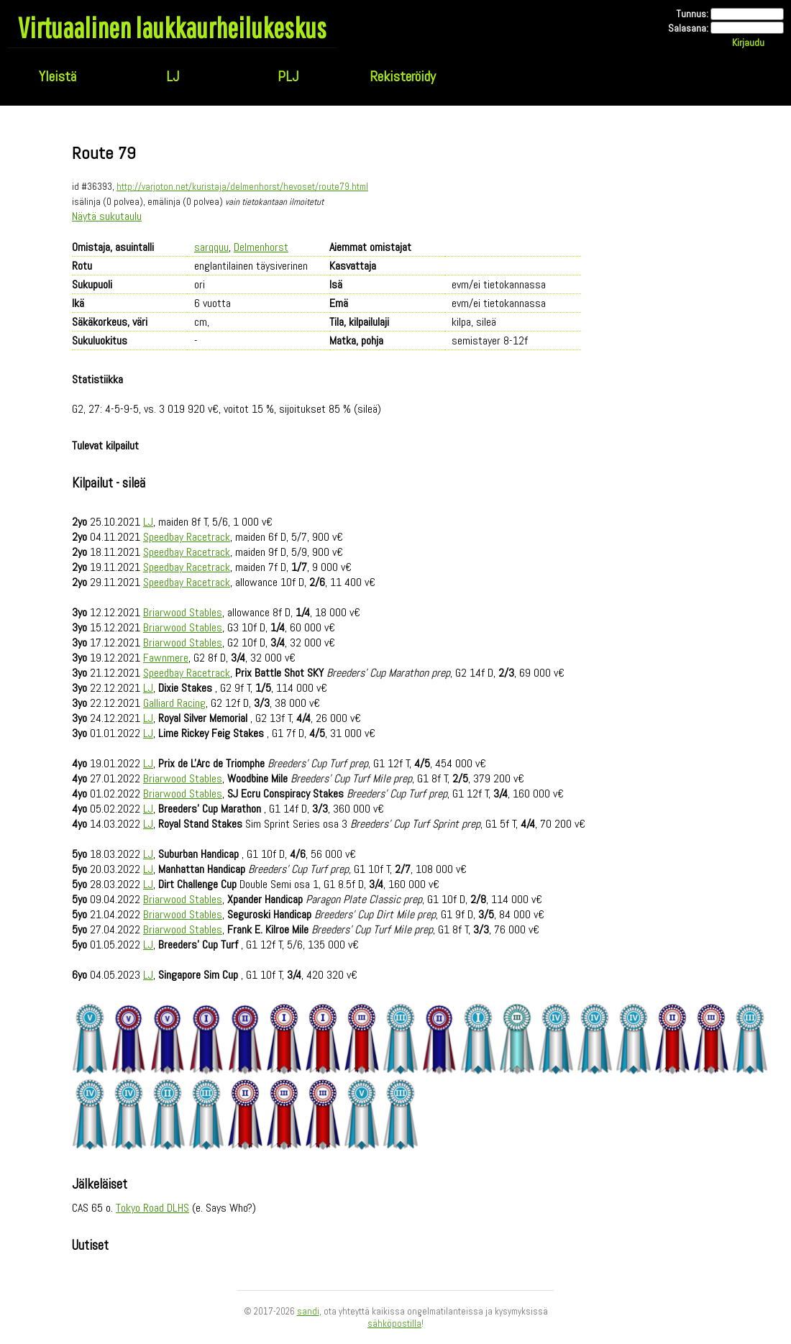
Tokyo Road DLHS (152, 1207)
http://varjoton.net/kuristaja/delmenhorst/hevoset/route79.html (242, 186)
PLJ (288, 76)
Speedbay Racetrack (186, 536)
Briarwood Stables (182, 612)
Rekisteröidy (403, 76)
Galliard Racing (174, 702)
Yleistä (57, 76)
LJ (172, 76)
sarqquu (211, 247)
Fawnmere (165, 657)
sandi (308, 1311)
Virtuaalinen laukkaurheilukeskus (172, 27)
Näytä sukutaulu (107, 216)
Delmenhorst (261, 247)
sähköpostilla (394, 1323)
